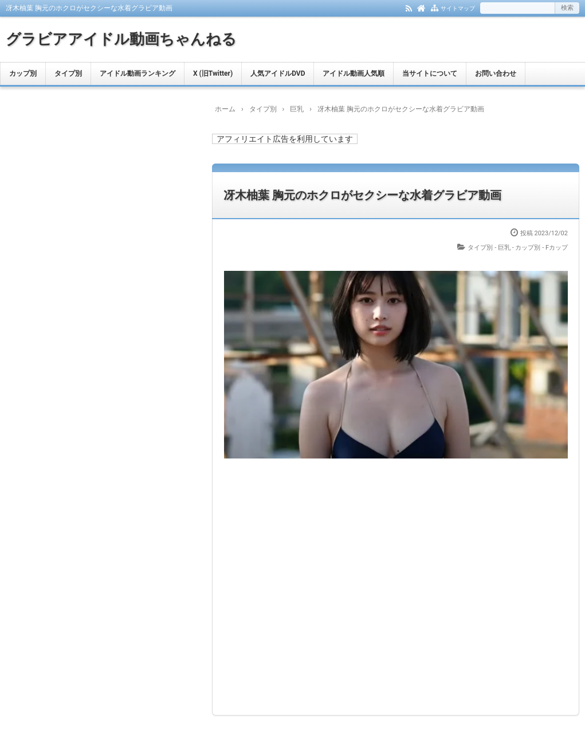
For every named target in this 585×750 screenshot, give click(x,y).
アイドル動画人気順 (353, 73)
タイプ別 (68, 73)
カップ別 (23, 73)
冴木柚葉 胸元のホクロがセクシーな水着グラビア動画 (362, 195)
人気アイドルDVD (277, 73)
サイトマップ (458, 8)
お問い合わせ (495, 73)
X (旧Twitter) (213, 73)
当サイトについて (429, 73)
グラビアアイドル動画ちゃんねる (121, 39)
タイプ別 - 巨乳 (489, 247)
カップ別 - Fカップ (541, 247)
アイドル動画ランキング (137, 73)
